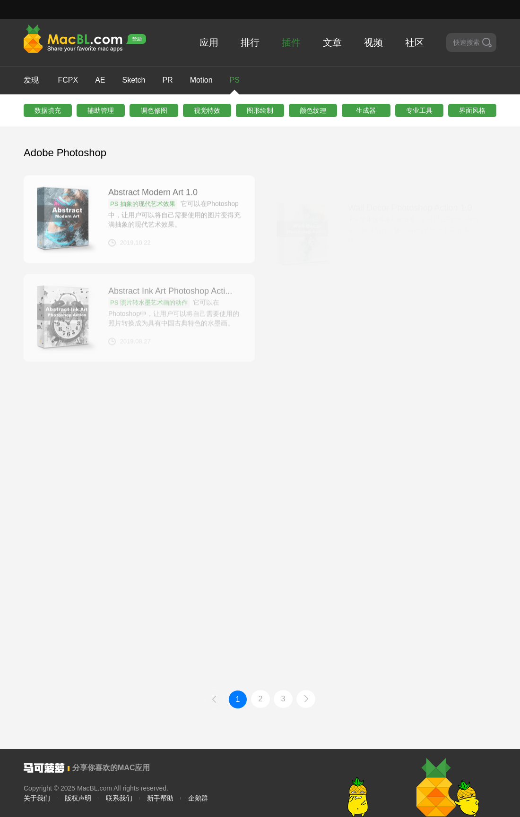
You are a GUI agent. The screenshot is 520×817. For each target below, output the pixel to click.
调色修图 (154, 110)
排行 (250, 42)
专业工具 (419, 110)
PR (167, 80)
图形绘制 (260, 110)
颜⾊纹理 (313, 110)
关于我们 (37, 798)
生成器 (366, 110)
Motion (201, 80)
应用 (208, 42)
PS (235, 85)
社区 (414, 42)
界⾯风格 (472, 110)
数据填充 (48, 110)
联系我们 (119, 798)
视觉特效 (207, 110)
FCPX (68, 80)
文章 (332, 42)
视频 (373, 42)
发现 (31, 80)
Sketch (133, 80)
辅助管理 (100, 110)
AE (100, 80)
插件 (291, 42)
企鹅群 (198, 798)
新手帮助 (160, 798)
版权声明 (78, 798)
